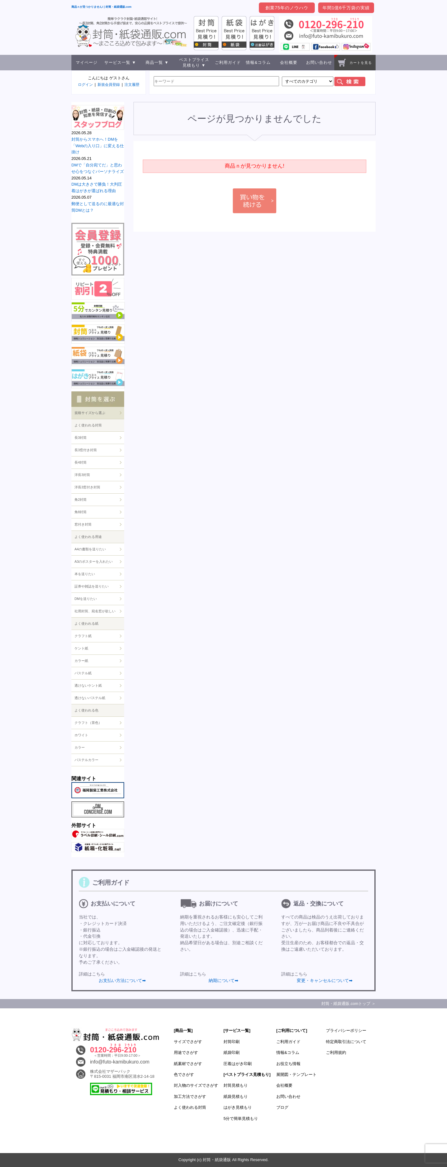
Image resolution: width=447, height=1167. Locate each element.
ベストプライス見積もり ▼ (194, 62)
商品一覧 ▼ (157, 62)
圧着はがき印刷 (238, 1063)
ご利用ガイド (228, 62)
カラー (79, 747)
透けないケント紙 (88, 685)
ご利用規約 (336, 1052)
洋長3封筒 (82, 475)
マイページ (86, 62)
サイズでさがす (188, 1041)
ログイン (85, 84)
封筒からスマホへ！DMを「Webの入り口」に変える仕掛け (97, 146)
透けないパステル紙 (89, 698)
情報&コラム (258, 62)
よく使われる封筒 (88, 425)
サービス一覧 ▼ (120, 62)
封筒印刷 (232, 1041)
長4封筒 (80, 462)
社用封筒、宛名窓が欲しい (94, 611)
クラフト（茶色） (88, 722)
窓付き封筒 (83, 524)
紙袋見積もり (236, 1096)
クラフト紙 (83, 636)
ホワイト (81, 735)
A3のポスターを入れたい (93, 561)
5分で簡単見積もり (241, 1118)
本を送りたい (84, 574)
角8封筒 (80, 512)
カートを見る (355, 63)
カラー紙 (81, 661)
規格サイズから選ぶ (89, 413)
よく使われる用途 (88, 537)
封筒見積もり (236, 1085)
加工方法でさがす (190, 1096)
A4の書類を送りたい (90, 549)
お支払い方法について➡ (122, 980)
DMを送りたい (85, 599)
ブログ (282, 1107)
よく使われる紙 (86, 623)
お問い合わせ (319, 62)
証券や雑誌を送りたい (91, 586)
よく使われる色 (86, 710)
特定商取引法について (346, 1041)
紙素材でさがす (188, 1063)
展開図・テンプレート (296, 1074)
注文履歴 (131, 84)
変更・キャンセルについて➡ (325, 980)
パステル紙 (83, 673)
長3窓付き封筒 (85, 450)
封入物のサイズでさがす (196, 1085)
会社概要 (288, 62)
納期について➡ (223, 980)
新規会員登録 (108, 84)
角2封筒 (80, 499)
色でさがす (184, 1074)
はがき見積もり (238, 1107)
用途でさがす (186, 1052)
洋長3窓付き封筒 (87, 487)
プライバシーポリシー (346, 1030)
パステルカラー (86, 760)
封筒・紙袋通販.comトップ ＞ (348, 1003)
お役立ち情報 (288, 1063)
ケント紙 (81, 648)
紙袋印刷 (232, 1052)
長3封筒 (80, 437)
